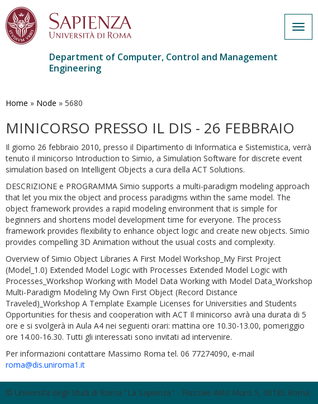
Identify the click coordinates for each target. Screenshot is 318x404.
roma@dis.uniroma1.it (45, 364)
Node (46, 103)
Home (17, 103)
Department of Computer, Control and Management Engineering (163, 62)
